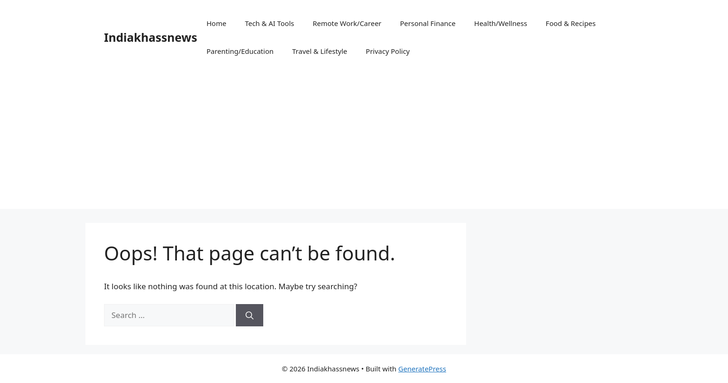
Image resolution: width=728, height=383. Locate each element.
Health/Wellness (500, 23)
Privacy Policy (388, 51)
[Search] (249, 315)
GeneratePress (422, 368)
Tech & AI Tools (269, 23)
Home (217, 23)
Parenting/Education (240, 51)
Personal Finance (428, 23)
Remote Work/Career (346, 23)
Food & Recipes (571, 23)
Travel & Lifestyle (319, 51)
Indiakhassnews (150, 37)
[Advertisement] (364, 144)
